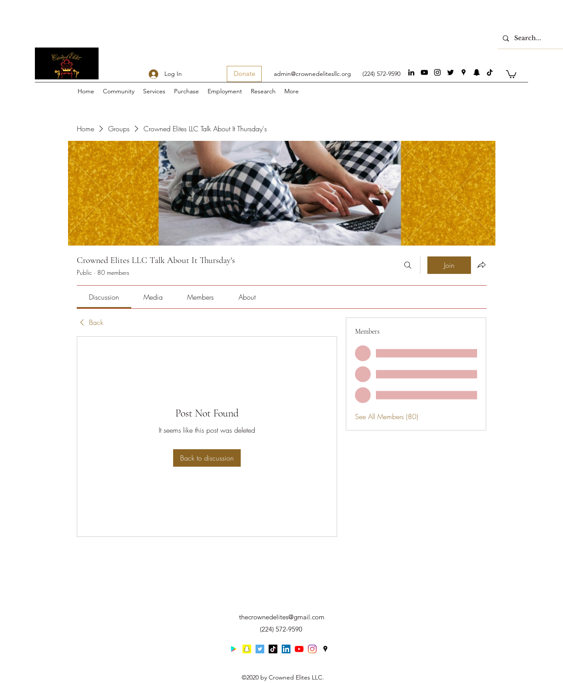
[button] (511, 73)
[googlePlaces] (463, 72)
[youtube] (424, 72)
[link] (104, 297)
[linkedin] (411, 72)
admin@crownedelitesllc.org (312, 74)
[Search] (408, 265)
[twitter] (450, 72)
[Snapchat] (476, 72)
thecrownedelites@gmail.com (281, 617)
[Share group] (481, 265)
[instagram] (437, 72)
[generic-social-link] (489, 72)
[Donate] (244, 74)
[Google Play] (233, 649)
